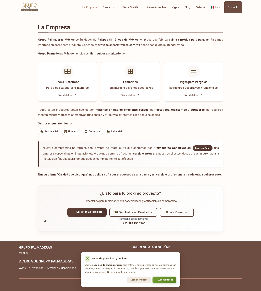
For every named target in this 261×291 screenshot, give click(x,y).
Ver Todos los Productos (133, 213)
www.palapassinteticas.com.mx (119, 45)
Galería (200, 7)
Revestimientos (156, 7)
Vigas (175, 7)
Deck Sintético (132, 7)
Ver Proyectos (177, 213)
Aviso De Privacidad (31, 268)
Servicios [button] (109, 7)
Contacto (233, 7)
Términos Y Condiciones (61, 268)
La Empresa (89, 7)
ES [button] (214, 7)
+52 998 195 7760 (134, 224)
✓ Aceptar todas (164, 279)
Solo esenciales (139, 279)
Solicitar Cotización (87, 213)
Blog (187, 7)
